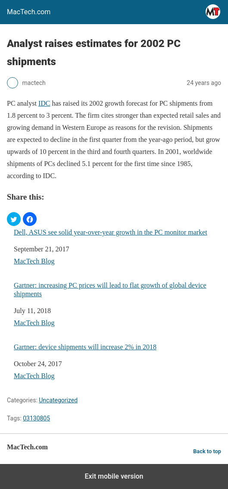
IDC (44, 103)
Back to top (207, 451)
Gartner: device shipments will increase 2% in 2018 (85, 347)
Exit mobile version (113, 476)
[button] (14, 219)
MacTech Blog (34, 261)
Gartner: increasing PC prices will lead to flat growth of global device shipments (110, 289)
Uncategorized (58, 400)
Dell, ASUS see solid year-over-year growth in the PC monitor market (110, 232)
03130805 (36, 418)
